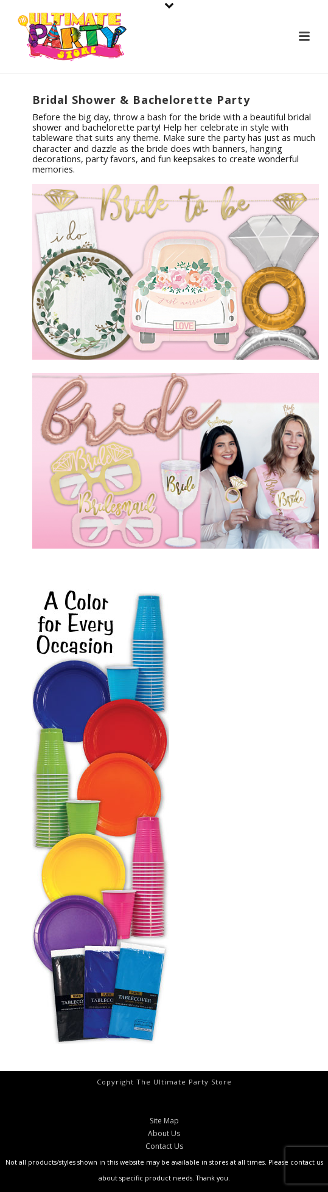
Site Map (164, 1121)
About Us (164, 1134)
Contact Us (164, 1146)
